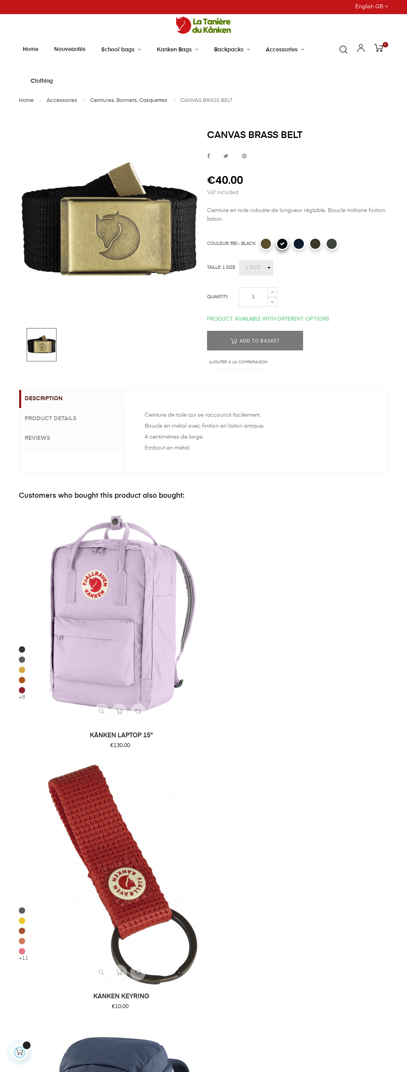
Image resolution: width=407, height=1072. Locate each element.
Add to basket (255, 340)
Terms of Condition (326, 787)
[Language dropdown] (329, 7)
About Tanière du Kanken (240, 717)
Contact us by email (45, 924)
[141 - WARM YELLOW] (116, 543)
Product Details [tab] (57, 418)
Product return (320, 759)
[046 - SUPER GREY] (22, 543)
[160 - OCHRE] (22, 553)
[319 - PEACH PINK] (116, 574)
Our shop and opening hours (245, 731)
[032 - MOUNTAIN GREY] (331, 244)
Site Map (312, 815)
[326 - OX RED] (22, 574)
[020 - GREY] (304, 533)
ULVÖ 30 (250, 606)
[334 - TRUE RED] (304, 563)
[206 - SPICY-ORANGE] (116, 553)
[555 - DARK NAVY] (299, 244)
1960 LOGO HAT (345, 606)
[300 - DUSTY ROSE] (304, 553)
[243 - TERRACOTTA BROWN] (22, 563)
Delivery (311, 731)
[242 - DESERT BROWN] (116, 563)
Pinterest (244, 156)
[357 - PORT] (304, 574)
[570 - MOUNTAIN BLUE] (210, 582)
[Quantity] (253, 297)
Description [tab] (50, 399)
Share (208, 156)
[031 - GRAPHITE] (22, 533)
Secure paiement (323, 745)
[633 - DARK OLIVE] (315, 244)
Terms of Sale (319, 773)
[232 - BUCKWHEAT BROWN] (266, 244)
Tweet (226, 156)
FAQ (306, 717)
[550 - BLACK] (282, 244)
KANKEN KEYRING (157, 606)
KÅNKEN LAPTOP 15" (62, 606)
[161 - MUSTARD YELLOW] (304, 543)
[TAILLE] (256, 268)
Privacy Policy (319, 801)
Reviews (43, 437)
